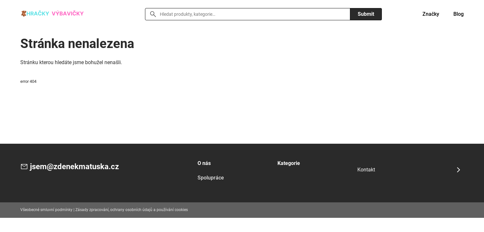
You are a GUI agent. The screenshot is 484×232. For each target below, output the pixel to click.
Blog (458, 14)
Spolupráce (211, 178)
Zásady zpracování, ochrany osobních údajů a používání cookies (131, 210)
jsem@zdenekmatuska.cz (74, 166)
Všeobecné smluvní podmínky (46, 210)
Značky (430, 14)
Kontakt (366, 170)
